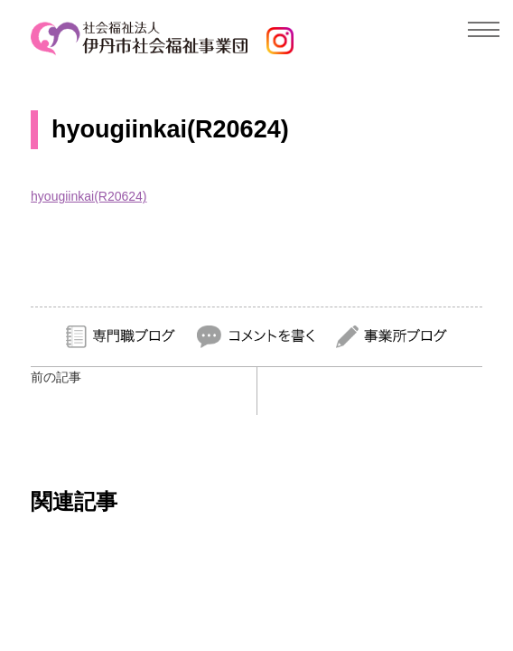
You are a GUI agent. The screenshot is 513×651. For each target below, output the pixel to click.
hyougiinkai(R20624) (88, 196)
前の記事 (56, 377)
